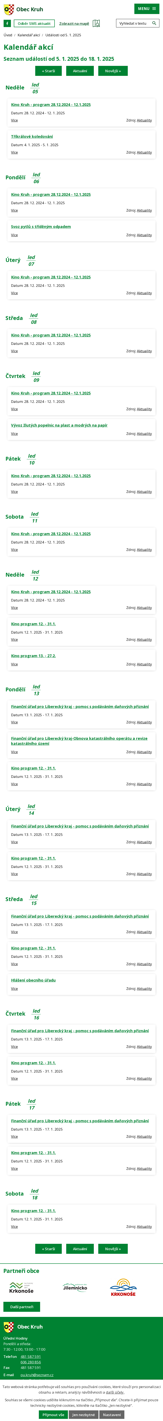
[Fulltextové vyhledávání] (137, 23)
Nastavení (112, 1414)
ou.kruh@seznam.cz (37, 1374)
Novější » (113, 70)
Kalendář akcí (29, 35)
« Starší (48, 70)
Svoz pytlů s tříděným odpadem (41, 226)
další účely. (115, 1392)
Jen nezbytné (83, 1414)
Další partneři (21, 1306)
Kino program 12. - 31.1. (33, 623)
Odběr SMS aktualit (34, 23)
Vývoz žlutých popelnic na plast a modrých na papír (59, 425)
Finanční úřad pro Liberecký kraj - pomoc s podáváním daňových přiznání (80, 706)
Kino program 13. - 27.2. (33, 655)
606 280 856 (31, 1362)
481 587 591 (31, 1356)
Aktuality (144, 120)
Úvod (8, 35)
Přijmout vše (53, 1414)
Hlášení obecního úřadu (33, 980)
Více (14, 120)
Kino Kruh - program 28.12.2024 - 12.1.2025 (51, 104)
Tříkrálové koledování (32, 136)
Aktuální (80, 70)
